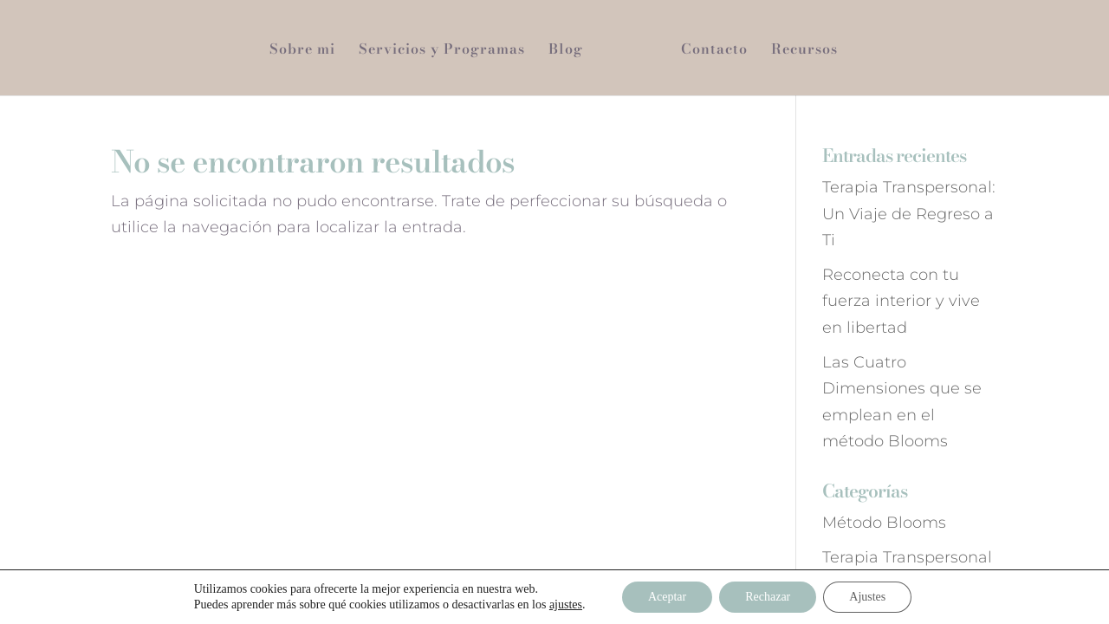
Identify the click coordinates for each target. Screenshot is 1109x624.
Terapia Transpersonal (907, 557)
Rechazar (767, 596)
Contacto (714, 50)
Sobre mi (302, 50)
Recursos (804, 50)
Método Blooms (884, 522)
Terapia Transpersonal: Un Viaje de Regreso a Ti (909, 214)
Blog (565, 50)
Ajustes (867, 596)
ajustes (565, 604)
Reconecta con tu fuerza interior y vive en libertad (901, 301)
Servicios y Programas (442, 50)
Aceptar (667, 596)
